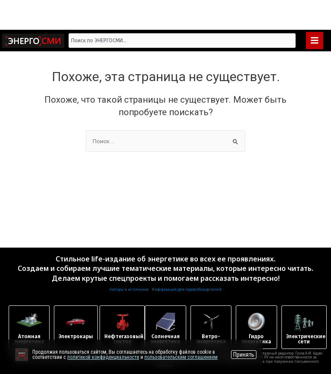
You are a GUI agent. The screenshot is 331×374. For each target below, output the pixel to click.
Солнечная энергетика (165, 339)
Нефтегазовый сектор (124, 339)
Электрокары (76, 336)
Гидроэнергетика (256, 339)
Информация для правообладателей (187, 289)
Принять (243, 354)
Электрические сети (305, 339)
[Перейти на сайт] (21, 354)
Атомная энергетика (29, 339)
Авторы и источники (129, 289)
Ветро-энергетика (211, 339)
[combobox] (182, 40)
